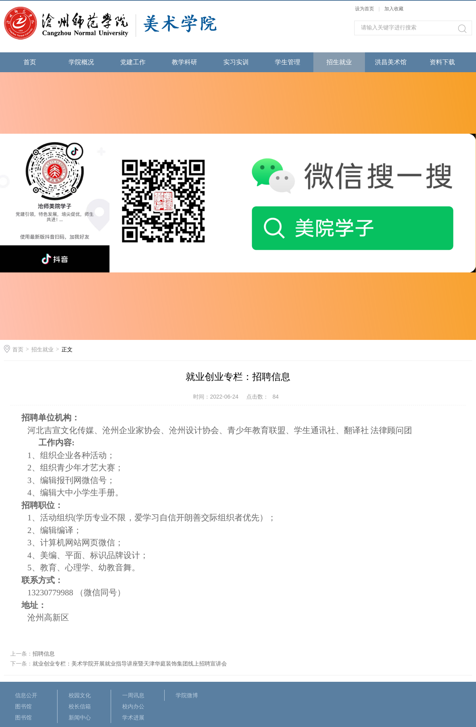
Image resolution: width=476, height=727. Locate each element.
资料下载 (442, 62)
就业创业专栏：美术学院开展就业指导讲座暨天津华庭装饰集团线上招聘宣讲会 (130, 663)
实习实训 (236, 62)
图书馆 (23, 706)
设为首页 (364, 9)
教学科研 (184, 62)
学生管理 (287, 62)
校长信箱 (80, 706)
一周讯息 (133, 695)
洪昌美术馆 (391, 62)
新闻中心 (80, 717)
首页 (29, 62)
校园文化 (80, 695)
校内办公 (133, 706)
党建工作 (133, 62)
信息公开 (26, 695)
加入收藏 (393, 9)
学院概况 (81, 62)
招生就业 (339, 62)
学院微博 (187, 695)
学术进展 (133, 717)
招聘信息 (44, 653)
